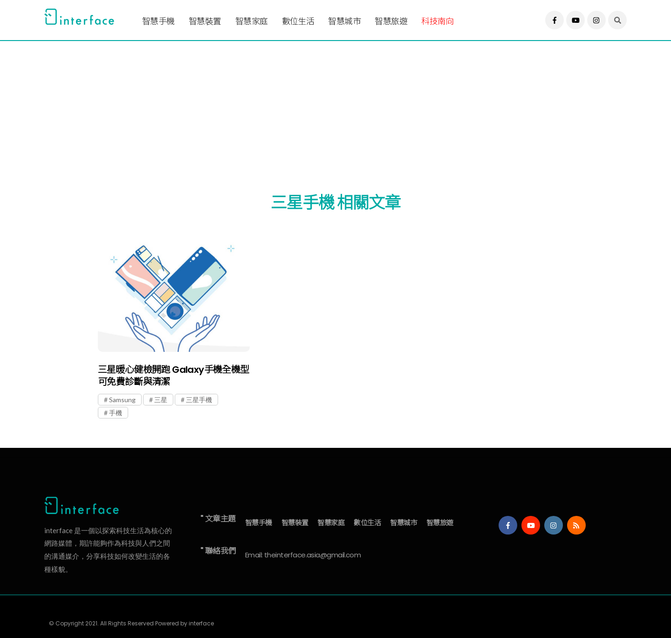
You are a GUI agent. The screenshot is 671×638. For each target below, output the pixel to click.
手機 (115, 413)
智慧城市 (344, 21)
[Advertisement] (323, 106)
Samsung (122, 400)
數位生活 (298, 21)
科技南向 (437, 21)
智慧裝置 (205, 21)
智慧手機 (158, 21)
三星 (160, 400)
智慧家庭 (251, 21)
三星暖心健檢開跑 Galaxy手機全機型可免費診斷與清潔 (173, 375)
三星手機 (199, 400)
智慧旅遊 (391, 21)
